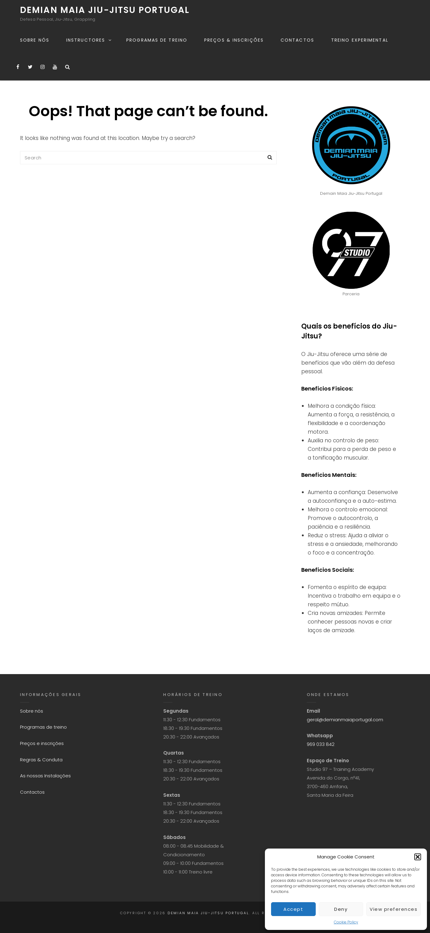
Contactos (297, 40)
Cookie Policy (346, 922)
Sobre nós (34, 40)
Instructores (89, 40)
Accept (293, 909)
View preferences (393, 909)
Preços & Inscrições (234, 40)
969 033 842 (321, 744)
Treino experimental (359, 40)
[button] (418, 857)
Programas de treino (156, 40)
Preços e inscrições (42, 743)
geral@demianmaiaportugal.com (345, 719)
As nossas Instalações (45, 775)
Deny (340, 909)
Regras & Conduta (41, 759)
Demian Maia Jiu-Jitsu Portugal (104, 10)
